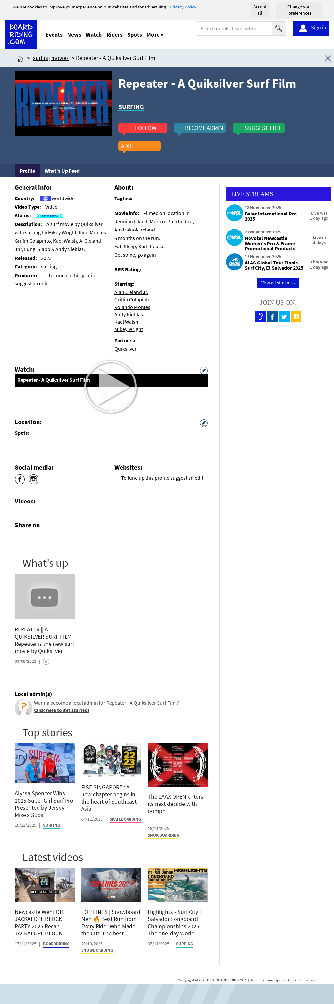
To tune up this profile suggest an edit (162, 477)
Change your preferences (299, 10)
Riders (114, 34)
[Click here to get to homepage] (20, 58)
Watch (94, 34)
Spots (134, 34)
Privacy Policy (183, 7)
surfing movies (51, 58)
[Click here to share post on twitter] (35, 540)
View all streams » (278, 283)
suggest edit (263, 128)
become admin (204, 128)
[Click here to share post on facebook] (21, 540)
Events (54, 34)
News (74, 34)
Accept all (259, 10)
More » (155, 34)
